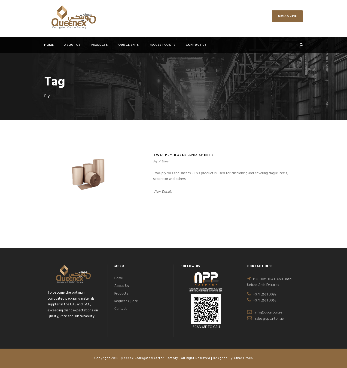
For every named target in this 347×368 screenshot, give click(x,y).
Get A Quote (287, 16)
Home (49, 45)
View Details (162, 192)
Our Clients (128, 45)
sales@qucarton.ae (269, 319)
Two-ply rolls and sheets (183, 155)
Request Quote (162, 45)
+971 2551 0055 (265, 300)
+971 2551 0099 (265, 294)
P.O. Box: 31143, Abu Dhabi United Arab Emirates (269, 282)
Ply (155, 161)
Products (99, 45)
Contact (120, 309)
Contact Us (196, 45)
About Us (72, 45)
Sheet (165, 161)
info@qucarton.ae (268, 312)
